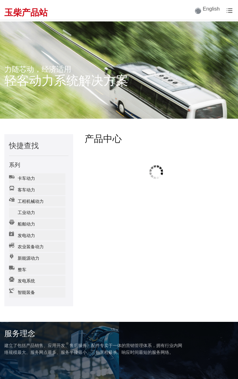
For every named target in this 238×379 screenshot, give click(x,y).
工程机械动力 (26, 198)
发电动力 (21, 229)
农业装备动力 (26, 240)
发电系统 (21, 272)
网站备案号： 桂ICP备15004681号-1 (89, 369)
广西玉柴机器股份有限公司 (28, 369)
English (204, 11)
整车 (17, 261)
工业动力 (21, 208)
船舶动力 (21, 219)
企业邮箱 (226, 369)
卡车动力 (21, 177)
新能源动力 (23, 250)
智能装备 (21, 282)
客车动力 (21, 187)
